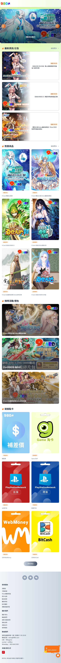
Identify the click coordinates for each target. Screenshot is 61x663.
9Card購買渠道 (6, 594)
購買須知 (4, 601)
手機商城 (4, 591)
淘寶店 (4, 588)
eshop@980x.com (14, 637)
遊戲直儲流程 (6, 607)
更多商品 (30, 564)
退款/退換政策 (6, 620)
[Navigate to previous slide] (2, 26)
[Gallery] (30, 26)
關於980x (4, 614)
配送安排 (4, 599)
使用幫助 (4, 627)
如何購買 (4, 604)
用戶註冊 (4, 596)
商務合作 (4, 625)
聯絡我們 (4, 617)
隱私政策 (4, 622)
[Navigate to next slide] (59, 26)
